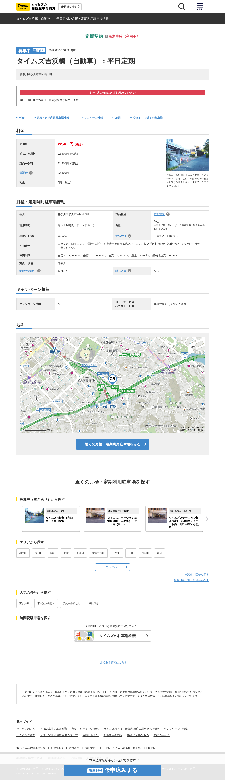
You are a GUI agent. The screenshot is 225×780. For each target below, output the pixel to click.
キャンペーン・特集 (176, 728)
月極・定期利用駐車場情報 (53, 117)
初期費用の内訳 (113, 735)
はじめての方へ (25, 728)
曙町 (52, 552)
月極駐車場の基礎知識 (53, 728)
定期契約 (159, 214)
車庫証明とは (91, 735)
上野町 (116, 552)
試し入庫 (120, 270)
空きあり (24, 603)
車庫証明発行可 (46, 603)
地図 (118, 117)
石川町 (80, 552)
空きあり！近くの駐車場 (148, 117)
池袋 (66, 552)
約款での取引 (27, 270)
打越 (130, 552)
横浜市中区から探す (197, 574)
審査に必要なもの (138, 735)
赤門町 (38, 552)
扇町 (159, 552)
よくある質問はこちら (113, 662)
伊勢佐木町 (98, 552)
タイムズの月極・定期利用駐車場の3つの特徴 (131, 728)
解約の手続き (162, 735)
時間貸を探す (69, 6)
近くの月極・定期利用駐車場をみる (112, 444)
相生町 (23, 552)
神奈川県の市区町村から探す (191, 580)
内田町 (145, 552)
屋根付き (94, 603)
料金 (21, 117)
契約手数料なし (71, 603)
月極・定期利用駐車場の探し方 (59, 735)
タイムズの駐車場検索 (117, 636)
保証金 (23, 172)
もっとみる (112, 567)
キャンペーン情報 (92, 117)
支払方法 (120, 236)
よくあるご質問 (25, 735)
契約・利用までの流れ (85, 728)
